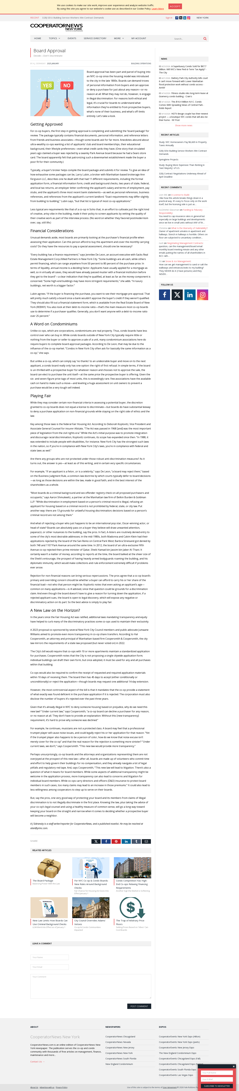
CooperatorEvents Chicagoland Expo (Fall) (179, 1058)
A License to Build (180, 194)
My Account (138, 38)
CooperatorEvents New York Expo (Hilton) (179, 1036)
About (34, 1026)
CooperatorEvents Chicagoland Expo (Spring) (181, 1064)
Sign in (169, 17)
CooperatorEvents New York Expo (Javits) (179, 1042)
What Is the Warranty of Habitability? (189, 228)
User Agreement (170, 1087)
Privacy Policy (61, 1087)
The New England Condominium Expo (177, 1053)
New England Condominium (119, 1064)
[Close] (175, 6)
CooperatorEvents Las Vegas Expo (176, 1075)
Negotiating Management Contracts (185, 243)
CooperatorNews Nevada (118, 1042)
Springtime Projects (168, 159)
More (117, 38)
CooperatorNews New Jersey (119, 1047)
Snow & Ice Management (178, 261)
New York (203, 17)
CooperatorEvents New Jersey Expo (176, 1047)
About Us (34, 1087)
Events (72, 38)
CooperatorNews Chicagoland (120, 1036)
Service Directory (95, 38)
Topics (53, 38)
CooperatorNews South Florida (120, 1058)
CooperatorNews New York (119, 1053)
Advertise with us (47, 1087)
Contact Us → (37, 1061)
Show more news (183, 125)
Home (37, 38)
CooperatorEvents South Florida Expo (177, 1069)
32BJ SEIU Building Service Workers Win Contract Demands (73, 17)
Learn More (158, 8)
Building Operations (141, 63)
